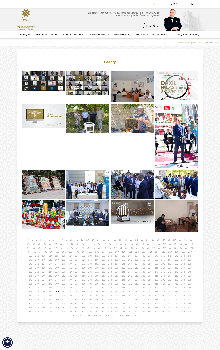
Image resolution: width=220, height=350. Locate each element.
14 (93, 240)
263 (143, 276)
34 (34, 244)
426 (63, 303)
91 (175, 248)
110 (123, 252)
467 (170, 307)
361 (130, 291)
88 (159, 248)
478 (77, 311)
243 (176, 272)
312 (136, 284)
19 (120, 240)
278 (77, 280)
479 (83, 311)
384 (116, 295)
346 (30, 291)
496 (75, 315)
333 (110, 288)
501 (108, 315)
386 (130, 295)
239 (149, 272)
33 (28, 244)
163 (143, 260)
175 (57, 264)
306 (97, 284)
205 (90, 268)
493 (176, 311)
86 (148, 248)
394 (183, 295)
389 (149, 295)
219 (183, 268)
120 (190, 252)
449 (50, 307)
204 (83, 268)
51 (126, 244)
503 (121, 315)
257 (103, 276)
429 (83, 303)
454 (83, 307)
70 (61, 248)
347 (37, 291)
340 (156, 288)
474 (50, 311)
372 (37, 295)
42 (77, 244)
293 (176, 280)
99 (51, 252)
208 (110, 268)
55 (148, 244)
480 (90, 311)
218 (176, 268)
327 (70, 288)
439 (149, 303)
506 (141, 315)
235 (123, 272)
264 (149, 276)
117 (170, 252)
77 (99, 248)
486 (130, 311)
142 (170, 256)
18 (115, 240)
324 (50, 288)
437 (136, 303)
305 (90, 284)
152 (70, 260)
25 (153, 240)
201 (63, 268)
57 (159, 244)
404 (83, 299)
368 (176, 291)
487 (136, 311)
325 (57, 288)
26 (158, 240)
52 (132, 244)
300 (57, 284)
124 (50, 256)
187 (136, 264)
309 (116, 284)
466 (163, 307)
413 (143, 299)
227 (70, 272)
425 (57, 303)
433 (110, 303)
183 (110, 264)
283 (110, 280)
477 (70, 311)
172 (37, 264)
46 (99, 244)
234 (116, 272)
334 (116, 288)
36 (44, 244)
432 (103, 303)
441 (163, 303)
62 (186, 244)
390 (156, 295)
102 (70, 252)
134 (116, 256)
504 (128, 315)
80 (115, 248)
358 (110, 291)
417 (170, 299)
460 (123, 307)
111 (130, 252)
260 (123, 276)
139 (149, 256)
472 (37, 311)
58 (164, 244)
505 (134, 315)
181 (97, 264)
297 (37, 284)
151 (63, 260)
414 (149, 299)
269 (183, 276)
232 (103, 272)
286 (130, 280)
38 (55, 244)
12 (82, 240)
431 (97, 303)
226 (63, 272)
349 (50, 291)
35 (39, 244)
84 (137, 248)
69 (55, 248)
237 (136, 272)
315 (156, 284)
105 (90, 252)
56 (153, 244)
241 (163, 272)
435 (123, 303)
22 (136, 240)
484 (116, 311)
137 (136, 256)
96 (35, 252)
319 (183, 284)
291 (163, 280)
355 (90, 291)
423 (43, 303)
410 (123, 299)
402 (70, 299)
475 (57, 311)
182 (103, 264)
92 (181, 248)
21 (131, 240)
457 (103, 307)
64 (28, 248)
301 (63, 284)
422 (37, 303)
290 (156, 280)
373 (43, 295)
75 (88, 248)
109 (117, 252)
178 (77, 264)
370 (189, 291)
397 (37, 299)
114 (150, 252)
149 (50, 260)
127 (70, 256)
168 (176, 260)
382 (103, 295)
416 (163, 299)
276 (63, 280)
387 (136, 295)
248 (43, 276)
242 (170, 272)
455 (90, 307)
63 (191, 244)
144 (183, 256)
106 (97, 252)
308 (110, 284)
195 (189, 264)
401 (63, 299)
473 (43, 311)
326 (63, 288)
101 (64, 252)
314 (149, 284)
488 (143, 311)
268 (176, 276)
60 (175, 244)
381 (97, 295)
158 (110, 260)
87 (153, 248)
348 (43, 291)
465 (156, 307)
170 (189, 260)
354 (83, 291)
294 (183, 280)
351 (63, 291)
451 (63, 307)
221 (30, 272)
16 (104, 240)
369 (183, 291)
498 (88, 315)
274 (50, 280)
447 (37, 307)
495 (189, 311)
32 (191, 240)
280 (90, 280)
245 (189, 272)
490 (156, 311)
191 (163, 264)
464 (149, 307)
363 (143, 291)
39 (61, 244)
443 (176, 303)
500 (101, 315)
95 (29, 252)
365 (156, 291)
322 (37, 288)
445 (189, 303)
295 (189, 280)
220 (189, 268)
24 (147, 240)
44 (88, 244)
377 (70, 295)
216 (163, 268)
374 (50, 295)
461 (130, 307)
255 (90, 276)
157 (103, 260)
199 (50, 268)
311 (130, 284)
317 (170, 284)
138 (143, 256)
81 (121, 248)
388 (143, 295)
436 (130, 303)
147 (37, 260)
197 (37, 268)
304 (83, 284)
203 (77, 268)
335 (123, 288)
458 (110, 307)
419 (183, 299)
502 (114, 315)
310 (123, 284)
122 (37, 256)
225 (57, 272)
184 (116, 264)
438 (143, 303)
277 (70, 280)
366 (163, 291)
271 (30, 280)
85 (143, 248)
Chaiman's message (73, 34)
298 (43, 284)
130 (90, 256)
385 (123, 295)
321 (30, 288)
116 (163, 252)
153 (77, 260)
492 (170, 311)
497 (81, 315)
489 (149, 311)
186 (130, 264)
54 (143, 244)
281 (97, 280)
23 (142, 240)
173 (43, 264)
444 (183, 303)
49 (115, 244)
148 (43, 260)
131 (97, 256)
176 (63, 264)
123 (43, 256)
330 (90, 288)
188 (143, 264)
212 (136, 268)
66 (39, 248)
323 (43, 288)
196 (30, 268)
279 (83, 280)
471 (30, 311)
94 (191, 248)
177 (70, 264)
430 (90, 303)
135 (123, 256)
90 (170, 248)
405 (90, 299)
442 (170, 303)
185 (123, 264)
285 (123, 280)
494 (183, 311)
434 (116, 303)
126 (63, 256)
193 (176, 264)
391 (163, 295)
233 (110, 272)
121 (30, 256)
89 (164, 248)
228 (77, 272)
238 (143, 272)
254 (83, 276)
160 (123, 260)
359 (116, 291)
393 (176, 295)
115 (156, 252)
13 (87, 240)
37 (50, 244)
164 (149, 260)
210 (123, 268)
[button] (7, 342)
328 (77, 288)
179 (83, 264)
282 (103, 280)
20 (125, 240)
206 (97, 268)
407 (103, 299)
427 (70, 303)
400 (57, 299)
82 (126, 248)
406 (97, 299)
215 (156, 268)
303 (77, 284)
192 (170, 264)
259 (116, 276)
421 (30, 303)
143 (176, 256)
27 (163, 240)
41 (72, 244)
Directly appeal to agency (187, 34)
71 (66, 248)
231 (97, 272)
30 (180, 240)
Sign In (174, 4)
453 (77, 307)
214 (149, 268)
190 (156, 264)
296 (30, 284)
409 (116, 299)
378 (77, 295)
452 (70, 307)
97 (40, 252)
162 (136, 260)
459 (116, 307)
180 (90, 264)
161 (130, 260)
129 (83, 256)
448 (43, 307)
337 (136, 288)
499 (95, 315)
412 (136, 299)
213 (143, 268)
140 (156, 256)
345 (189, 288)
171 (30, 264)
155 (90, 260)
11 (76, 240)
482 (103, 311)
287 (136, 280)
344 (183, 288)
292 (170, 280)
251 (63, 276)
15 (98, 240)
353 (77, 291)
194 (183, 264)
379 (83, 295)
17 (109, 240)
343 (176, 288)
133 (110, 256)
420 (189, 299)
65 (34, 248)
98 (46, 252)
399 (50, 299)
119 (183, 252)
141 (163, 256)
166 (163, 260)
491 (163, 311)
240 (156, 272)
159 (116, 260)
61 (181, 244)
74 (83, 248)
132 (103, 256)
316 (163, 284)
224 (50, 272)
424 (50, 303)
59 (170, 244)
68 (50, 248)
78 (104, 248)
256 (97, 276)
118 (176, 252)
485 (123, 311)
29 (174, 240)
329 (83, 288)
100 (57, 252)
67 (44, 248)
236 (130, 272)
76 (93, 248)
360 (123, 291)
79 (110, 248)
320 (189, 284)
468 (176, 307)
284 (116, 280)
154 (83, 260)
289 (149, 280)
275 (57, 280)
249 (50, 276)
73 (77, 248)
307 (103, 284)
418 (176, 299)
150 (57, 260)
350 (57, 291)
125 (57, 256)
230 (90, 272)
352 (70, 291)
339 (149, 288)
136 (130, 256)
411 (130, 299)
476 (63, 311)
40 (66, 244)
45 (93, 244)
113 (143, 252)
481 (97, 311)
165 (156, 260)
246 (30, 276)
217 (170, 268)
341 (163, 288)
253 (77, 276)
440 (156, 303)
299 (50, 284)
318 (176, 284)
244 (183, 272)
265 (156, 276)
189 (149, 264)
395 (189, 295)
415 (156, 299)
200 (57, 268)
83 (132, 248)
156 (97, 260)
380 (90, 295)
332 (103, 288)
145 (189, 256)
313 (143, 284)
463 (143, 307)
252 (70, 276)
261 (130, 276)
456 (97, 307)
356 (97, 291)
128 (77, 256)
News (54, 34)
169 (183, 260)
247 (37, 276)
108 (110, 252)
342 (170, 288)
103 (77, 252)
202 (70, 268)
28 (169, 240)
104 (84, 252)
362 (136, 291)
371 (30, 295)
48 (110, 244)
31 (185, 240)
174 (50, 264)
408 (110, 299)
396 (30, 299)
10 (71, 240)
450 (57, 307)
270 (189, 276)
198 (43, 268)
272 (37, 280)
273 (43, 280)
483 (110, 311)
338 (143, 288)
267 (170, 276)
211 (130, 268)
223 (43, 272)
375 (57, 295)
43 (83, 244)
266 (163, 276)
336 (130, 288)
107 (103, 252)
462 (136, 307)
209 (116, 268)
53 (137, 244)
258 (110, 276)
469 (183, 307)
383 (110, 295)
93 (186, 248)
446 (30, 307)
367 (170, 291)
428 (77, 303)
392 (170, 295)
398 (43, 299)
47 (104, 244)
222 (37, 272)
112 (137, 252)
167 (170, 260)
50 (121, 244)
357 (103, 291)
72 (72, 248)
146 (30, 260)
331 (97, 288)
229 (83, 272)
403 (77, 299)
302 (70, 284)
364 (149, 291)
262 (136, 276)
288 (143, 280)
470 (189, 307)
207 (103, 268)
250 (57, 276)
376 (63, 295)
